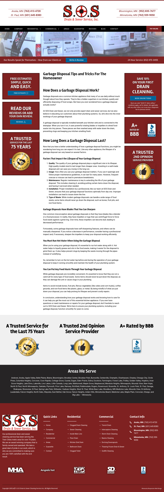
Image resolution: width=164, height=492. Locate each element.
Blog (103, 29)
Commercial (52, 29)
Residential (34, 29)
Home (7, 29)
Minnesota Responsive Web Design (150, 488)
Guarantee (79, 29)
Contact (114, 29)
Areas (66, 29)
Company (18, 29)
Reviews (92, 29)
